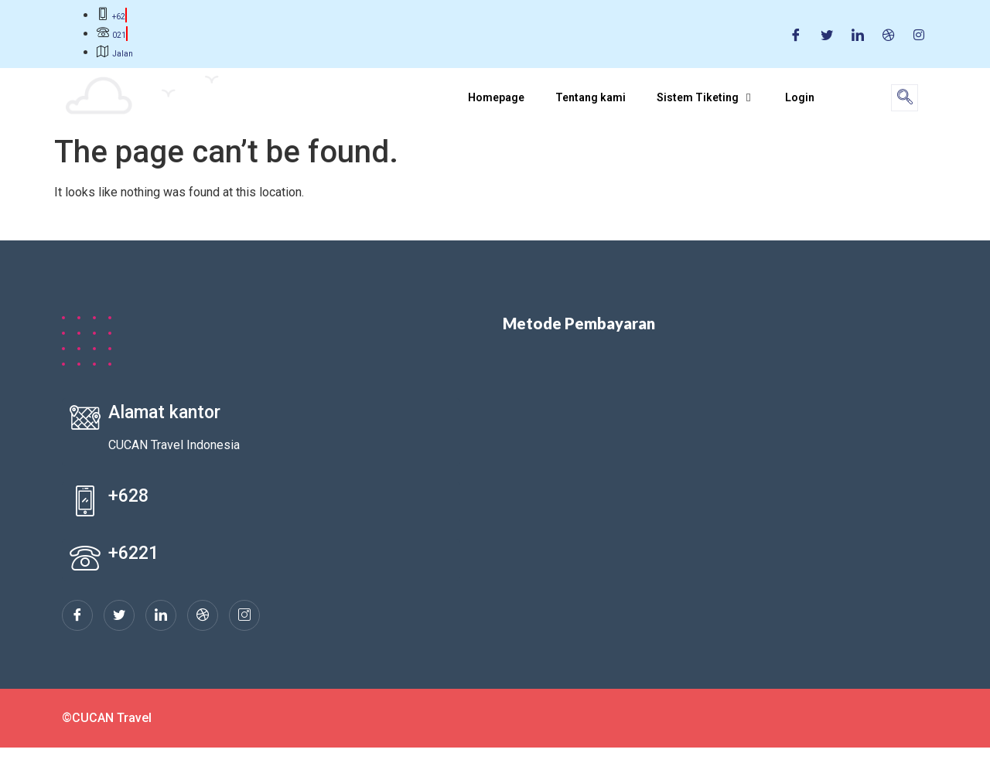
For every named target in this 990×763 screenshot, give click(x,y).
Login (799, 97)
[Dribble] (888, 34)
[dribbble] (202, 615)
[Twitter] (827, 34)
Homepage (496, 97)
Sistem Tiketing (705, 97)
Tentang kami (590, 97)
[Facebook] (796, 34)
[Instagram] (918, 34)
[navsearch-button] (904, 97)
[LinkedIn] (858, 34)
